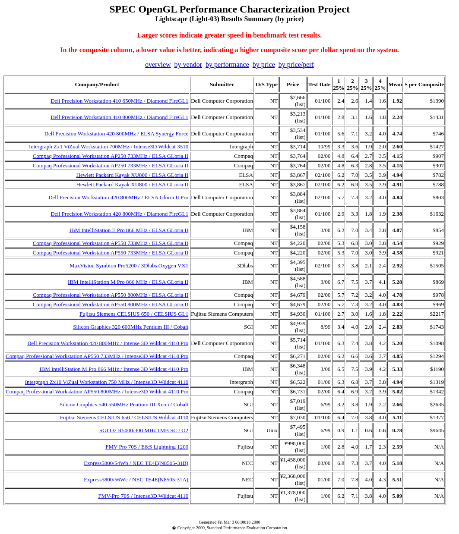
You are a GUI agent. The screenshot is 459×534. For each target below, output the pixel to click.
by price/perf (296, 64)
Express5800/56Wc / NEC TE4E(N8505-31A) (136, 479)
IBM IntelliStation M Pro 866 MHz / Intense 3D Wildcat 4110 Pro (113, 369)
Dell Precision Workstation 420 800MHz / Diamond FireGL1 (119, 213)
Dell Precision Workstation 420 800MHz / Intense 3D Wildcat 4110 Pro (107, 343)
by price (264, 64)
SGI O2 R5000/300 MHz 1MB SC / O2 (143, 430)
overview (158, 64)
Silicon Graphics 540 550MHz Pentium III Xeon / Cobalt (124, 404)
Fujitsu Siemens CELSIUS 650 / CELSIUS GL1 (133, 314)
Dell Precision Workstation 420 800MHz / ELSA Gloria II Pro (118, 197)
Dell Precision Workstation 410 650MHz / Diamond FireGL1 (119, 100)
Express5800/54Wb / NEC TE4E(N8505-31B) (136, 463)
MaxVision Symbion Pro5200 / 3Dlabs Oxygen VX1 (129, 265)
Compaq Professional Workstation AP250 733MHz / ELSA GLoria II (111, 156)
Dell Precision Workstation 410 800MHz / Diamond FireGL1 (119, 117)
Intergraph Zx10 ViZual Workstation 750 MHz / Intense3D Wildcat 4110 (107, 382)
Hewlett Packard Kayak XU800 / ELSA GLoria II (132, 175)
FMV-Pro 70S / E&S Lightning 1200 (146, 446)
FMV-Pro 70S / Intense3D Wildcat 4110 (143, 496)
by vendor (188, 64)
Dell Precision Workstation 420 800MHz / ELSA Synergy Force (116, 133)
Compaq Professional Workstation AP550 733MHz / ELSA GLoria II (111, 243)
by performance (227, 64)
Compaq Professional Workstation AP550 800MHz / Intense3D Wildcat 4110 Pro (97, 391)
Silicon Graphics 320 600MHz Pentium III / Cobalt (130, 327)
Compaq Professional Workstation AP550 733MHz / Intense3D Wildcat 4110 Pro (97, 356)
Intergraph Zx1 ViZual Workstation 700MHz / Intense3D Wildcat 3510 (108, 146)
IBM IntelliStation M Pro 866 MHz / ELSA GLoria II (128, 282)
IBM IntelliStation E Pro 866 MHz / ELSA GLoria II (129, 230)
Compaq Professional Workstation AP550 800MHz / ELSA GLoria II (111, 295)
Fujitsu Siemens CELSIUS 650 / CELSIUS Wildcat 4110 (124, 417)
